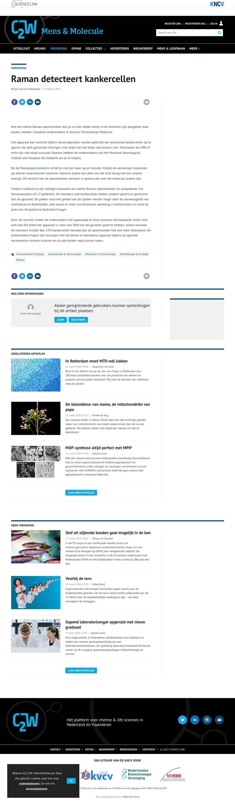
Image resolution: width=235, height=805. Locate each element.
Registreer (78, 319)
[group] (194, 48)
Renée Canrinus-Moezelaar (25, 89)
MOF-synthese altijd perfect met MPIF (98, 447)
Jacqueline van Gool (103, 366)
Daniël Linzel (99, 453)
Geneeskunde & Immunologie (64, 254)
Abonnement (107, 749)
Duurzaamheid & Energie (30, 254)
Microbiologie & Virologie (134, 254)
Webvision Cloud (131, 796)
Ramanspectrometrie (35, 168)
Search (219, 33)
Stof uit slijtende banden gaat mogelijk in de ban (108, 532)
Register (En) (173, 23)
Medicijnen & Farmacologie (100, 254)
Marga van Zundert (102, 538)
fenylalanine (33, 209)
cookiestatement (29, 783)
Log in (213, 23)
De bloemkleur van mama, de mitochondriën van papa (107, 407)
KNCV (118, 788)
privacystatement (36, 788)
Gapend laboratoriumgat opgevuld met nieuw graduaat (105, 624)
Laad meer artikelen (81, 492)
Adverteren (72, 749)
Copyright (148, 749)
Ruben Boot (98, 584)
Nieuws (20, 259)
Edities (89, 749)
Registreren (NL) (195, 23)
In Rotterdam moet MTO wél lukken (96, 361)
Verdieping (19, 68)
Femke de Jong (100, 415)
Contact (55, 749)
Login (60, 319)
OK (71, 780)
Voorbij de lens (78, 578)
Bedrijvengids (128, 749)
